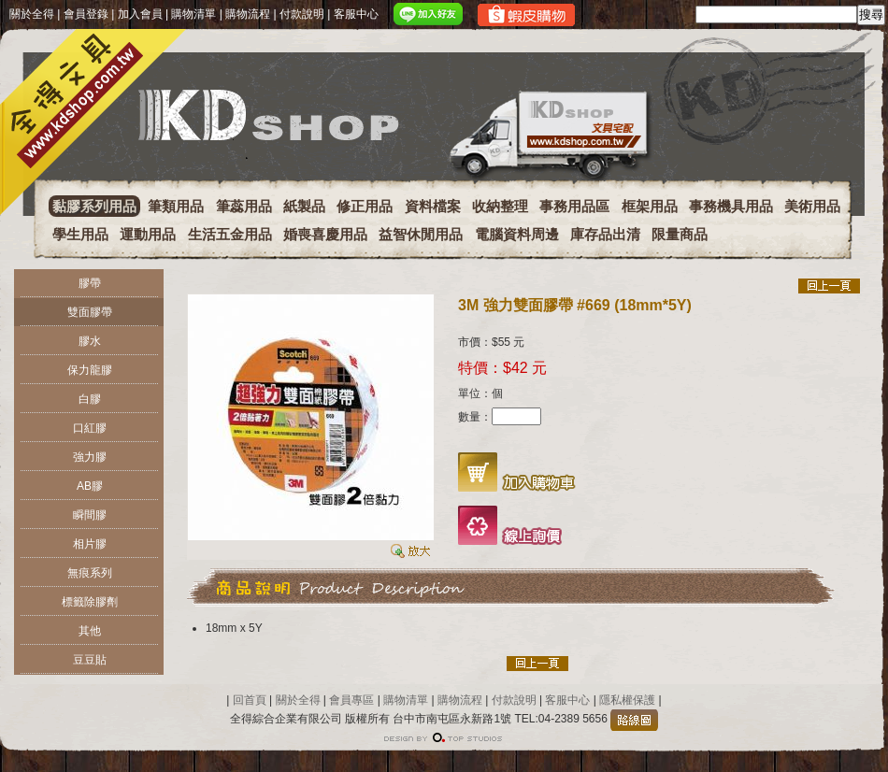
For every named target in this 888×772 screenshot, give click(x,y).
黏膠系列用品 (94, 206)
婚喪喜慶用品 (325, 234)
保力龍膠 (89, 370)
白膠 (90, 399)
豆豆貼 (90, 659)
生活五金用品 (230, 234)
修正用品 (365, 206)
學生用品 (80, 234)
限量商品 (680, 234)
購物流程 (247, 14)
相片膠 (90, 543)
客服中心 (356, 14)
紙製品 (304, 206)
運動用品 (148, 234)
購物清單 (193, 14)
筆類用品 (176, 206)
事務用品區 (574, 206)
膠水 (90, 341)
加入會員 (140, 14)
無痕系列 (89, 572)
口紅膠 (90, 428)
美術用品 (812, 206)
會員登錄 (86, 14)
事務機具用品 (731, 206)
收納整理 (500, 206)
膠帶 (90, 283)
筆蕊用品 (244, 206)
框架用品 (650, 206)
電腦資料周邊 (517, 234)
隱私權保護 (625, 700)
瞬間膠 (90, 515)
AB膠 (90, 486)
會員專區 (351, 700)
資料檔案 (433, 206)
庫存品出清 (605, 234)
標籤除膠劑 (90, 601)
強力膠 (90, 457)
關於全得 (31, 14)
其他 (90, 630)
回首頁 (249, 700)
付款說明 (301, 14)
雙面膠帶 (89, 312)
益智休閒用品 (421, 234)
